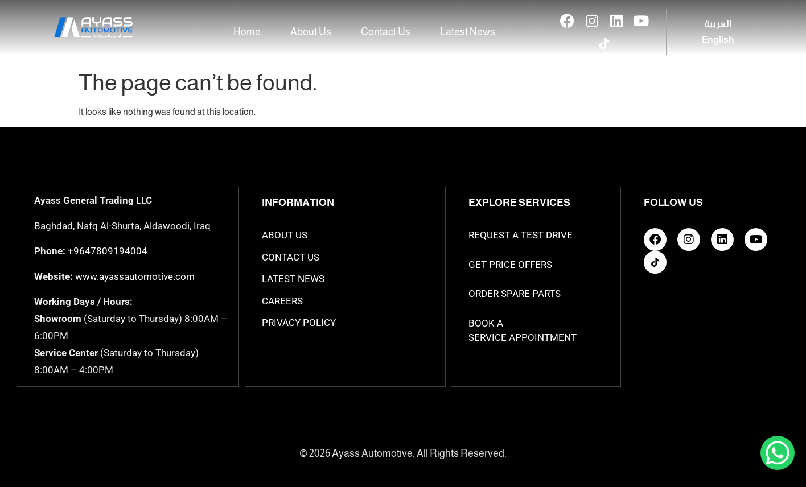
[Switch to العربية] (717, 24)
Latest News (467, 32)
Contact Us (385, 32)
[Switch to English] (717, 40)
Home (247, 32)
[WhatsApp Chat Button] (777, 453)
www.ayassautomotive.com (135, 276)
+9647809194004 (107, 251)
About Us (310, 32)
